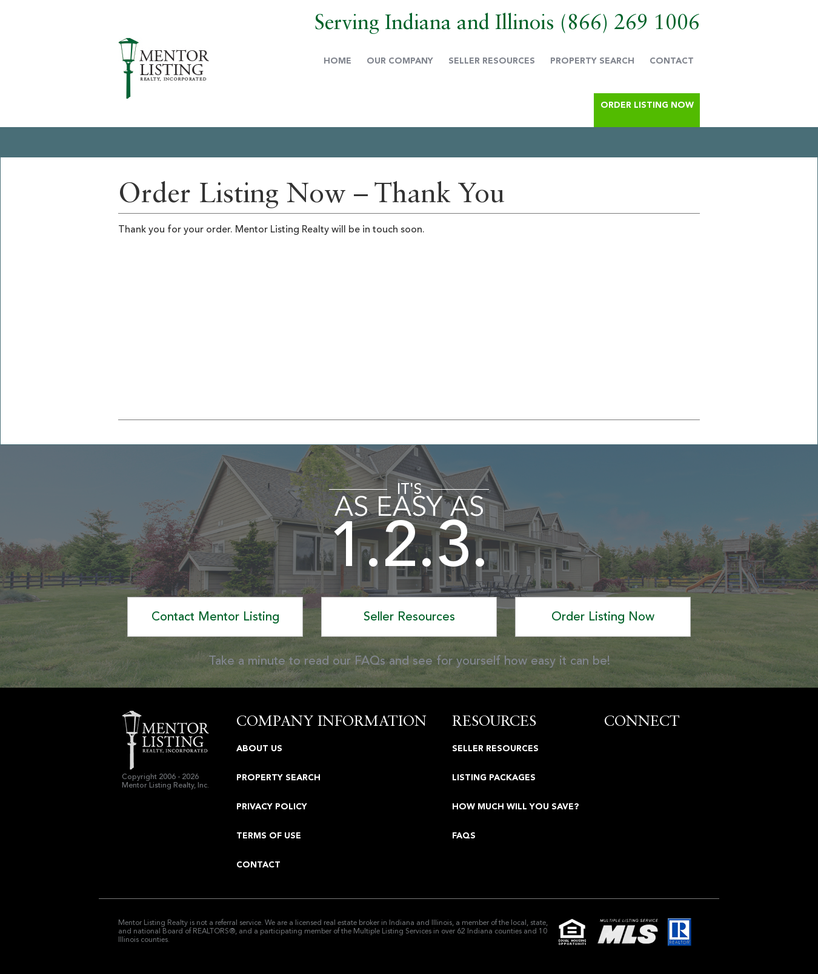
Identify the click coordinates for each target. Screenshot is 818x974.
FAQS (464, 836)
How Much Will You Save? (515, 806)
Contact (672, 61)
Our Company (400, 61)
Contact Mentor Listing (215, 617)
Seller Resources (491, 61)
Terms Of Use (268, 836)
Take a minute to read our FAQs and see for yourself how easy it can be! (409, 661)
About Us (259, 748)
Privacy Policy (271, 806)
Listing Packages (494, 777)
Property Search (592, 61)
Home (337, 61)
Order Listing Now (647, 105)
